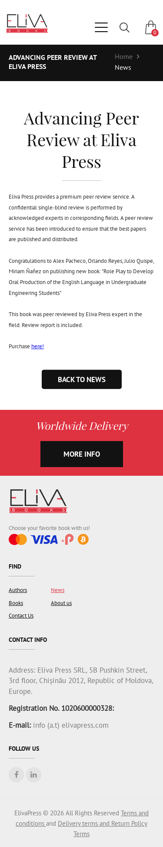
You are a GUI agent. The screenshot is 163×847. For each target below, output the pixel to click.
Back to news (82, 379)
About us (61, 603)
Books (16, 603)
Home (124, 56)
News (123, 67)
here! (37, 346)
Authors (18, 590)
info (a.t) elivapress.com (70, 725)
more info (81, 454)
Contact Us (21, 615)
